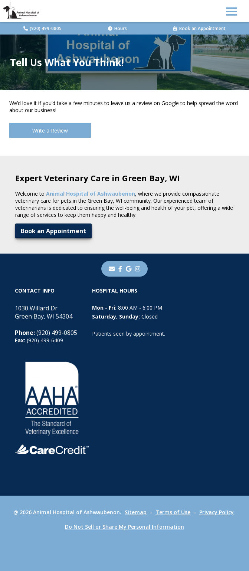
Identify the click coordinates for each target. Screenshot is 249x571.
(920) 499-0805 (42, 28)
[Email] (112, 269)
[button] (231, 11)
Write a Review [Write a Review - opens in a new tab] (50, 130)
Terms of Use (172, 512)
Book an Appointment (199, 28)
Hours (117, 28)
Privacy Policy (216, 512)
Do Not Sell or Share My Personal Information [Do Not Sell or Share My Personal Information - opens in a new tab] (124, 526)
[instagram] (137, 269)
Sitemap (136, 512)
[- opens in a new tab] (120, 269)
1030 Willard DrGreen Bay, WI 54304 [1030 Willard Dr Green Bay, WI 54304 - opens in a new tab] (43, 312)
